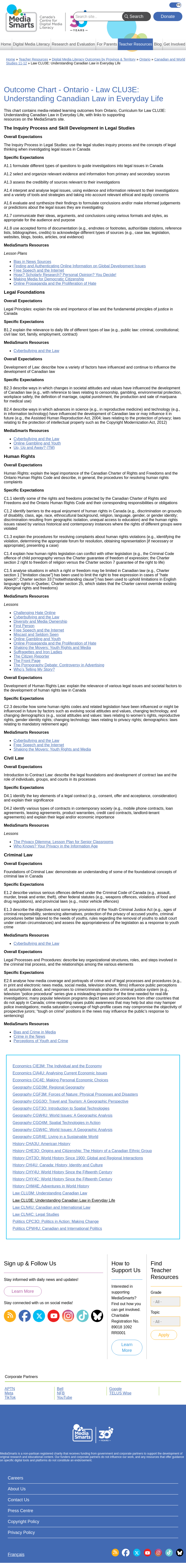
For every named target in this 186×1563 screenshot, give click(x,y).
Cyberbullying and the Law (36, 351)
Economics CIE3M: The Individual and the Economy (57, 1066)
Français (175, 5)
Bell (60, 1389)
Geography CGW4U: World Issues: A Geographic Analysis (62, 1115)
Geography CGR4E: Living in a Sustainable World (55, 1137)
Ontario (144, 59)
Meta (9, 1393)
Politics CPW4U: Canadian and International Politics (57, 1228)
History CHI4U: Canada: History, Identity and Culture (58, 1165)
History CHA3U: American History (41, 1144)
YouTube (64, 1397)
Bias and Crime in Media (35, 1032)
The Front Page (27, 661)
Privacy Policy (21, 1532)
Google (115, 1389)
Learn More (23, 1291)
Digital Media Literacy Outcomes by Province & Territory (94, 59)
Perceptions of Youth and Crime (41, 1041)
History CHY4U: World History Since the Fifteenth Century (62, 1172)
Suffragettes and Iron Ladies (38, 652)
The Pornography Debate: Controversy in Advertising (59, 665)
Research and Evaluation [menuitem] (73, 44)
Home (10, 59)
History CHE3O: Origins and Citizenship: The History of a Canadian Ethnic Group (82, 1151)
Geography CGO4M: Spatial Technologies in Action (57, 1123)
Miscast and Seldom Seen (36, 634)
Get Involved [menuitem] (174, 44)
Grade (156, 1292)
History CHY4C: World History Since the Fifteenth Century (62, 1179)
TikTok (10, 1397)
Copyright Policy (23, 1521)
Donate (168, 16)
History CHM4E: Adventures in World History (51, 1186)
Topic (155, 1312)
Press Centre (20, 1510)
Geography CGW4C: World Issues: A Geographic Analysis (62, 1130)
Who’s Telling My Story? (34, 669)
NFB (61, 1393)
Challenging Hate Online (34, 613)
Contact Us (18, 1499)
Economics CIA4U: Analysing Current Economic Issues (60, 1073)
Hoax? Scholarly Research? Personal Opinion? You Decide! (65, 275)
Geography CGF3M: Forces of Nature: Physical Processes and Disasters (75, 1094)
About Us (17, 1488)
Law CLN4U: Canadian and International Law (51, 1207)
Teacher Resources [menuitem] (135, 44)
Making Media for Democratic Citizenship (49, 279)
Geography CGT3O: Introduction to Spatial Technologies (61, 1108)
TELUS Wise (120, 1393)
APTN (10, 1389)
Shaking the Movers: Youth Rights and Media (52, 648)
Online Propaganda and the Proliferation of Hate (55, 283)
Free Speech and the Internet (39, 270)
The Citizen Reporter (31, 656)
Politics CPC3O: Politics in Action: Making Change (56, 1221)
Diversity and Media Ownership (40, 621)
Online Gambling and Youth (37, 443)
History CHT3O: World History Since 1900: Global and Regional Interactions (78, 1158)
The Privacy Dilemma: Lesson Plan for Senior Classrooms (63, 842)
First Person (24, 626)
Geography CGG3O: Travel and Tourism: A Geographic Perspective (70, 1101)
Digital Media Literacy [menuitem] (31, 44)
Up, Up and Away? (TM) (34, 448)
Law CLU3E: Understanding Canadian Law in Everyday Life (64, 1200)
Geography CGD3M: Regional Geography (49, 1087)
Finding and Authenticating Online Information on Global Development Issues (80, 266)
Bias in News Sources (32, 262)
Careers (15, 1478)
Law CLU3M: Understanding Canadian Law (50, 1193)
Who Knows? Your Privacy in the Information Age (56, 846)
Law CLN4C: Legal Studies (36, 1214)
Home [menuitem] (6, 44)
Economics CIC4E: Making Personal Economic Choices (60, 1080)
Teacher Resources (33, 59)
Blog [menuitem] (158, 44)
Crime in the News (29, 1036)
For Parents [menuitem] (107, 44)
